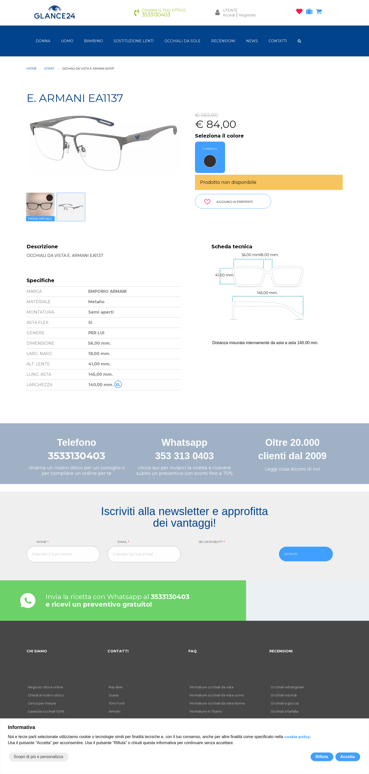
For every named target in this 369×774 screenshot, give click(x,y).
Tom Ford (116, 703)
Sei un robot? (212, 542)
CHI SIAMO (37, 651)
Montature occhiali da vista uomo (217, 695)
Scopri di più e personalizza (38, 757)
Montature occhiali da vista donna (217, 703)
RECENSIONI (223, 41)
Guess (114, 695)
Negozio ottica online (45, 687)
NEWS (252, 41)
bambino (93, 41)
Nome (43, 542)
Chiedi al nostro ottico (46, 695)
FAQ (192, 651)
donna (43, 41)
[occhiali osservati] (300, 12)
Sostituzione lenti (134, 41)
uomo (67, 41)
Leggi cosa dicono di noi (292, 469)
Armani (114, 711)
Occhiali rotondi (284, 695)
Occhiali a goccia (285, 703)
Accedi (229, 15)
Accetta (347, 757)
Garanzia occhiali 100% (46, 711)
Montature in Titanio (206, 711)
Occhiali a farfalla (284, 711)
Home (32, 68)
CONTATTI (278, 41)
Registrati (247, 15)
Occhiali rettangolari (287, 687)
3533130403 (76, 456)
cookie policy (297, 737)
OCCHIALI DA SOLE (182, 41)
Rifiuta (321, 757)
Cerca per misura (42, 703)
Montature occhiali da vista (211, 687)
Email (123, 542)
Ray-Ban (116, 687)
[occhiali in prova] (310, 12)
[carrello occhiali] (320, 12)
